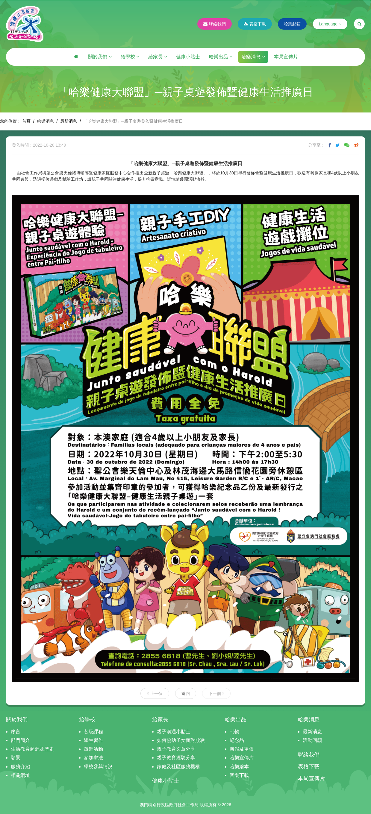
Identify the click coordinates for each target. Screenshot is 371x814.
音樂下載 (239, 775)
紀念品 (237, 740)
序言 (15, 731)
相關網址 (20, 775)
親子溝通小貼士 (173, 731)
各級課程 (93, 731)
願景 (15, 757)
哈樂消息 (253, 56)
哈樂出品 (220, 56)
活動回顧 (312, 740)
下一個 (216, 693)
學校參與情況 (98, 766)
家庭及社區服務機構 (178, 766)
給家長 (157, 56)
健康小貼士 (188, 56)
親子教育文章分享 (176, 748)
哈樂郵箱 (292, 24)
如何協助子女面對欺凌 (181, 740)
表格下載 (255, 24)
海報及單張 (242, 748)
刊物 (234, 731)
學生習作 (93, 740)
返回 (185, 693)
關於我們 (99, 56)
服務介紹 (20, 766)
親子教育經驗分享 (176, 757)
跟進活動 (93, 748)
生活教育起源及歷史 (32, 748)
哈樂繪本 (239, 766)
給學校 (130, 56)
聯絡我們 (214, 24)
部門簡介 (20, 740)
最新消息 (68, 121)
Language (330, 24)
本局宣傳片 (286, 56)
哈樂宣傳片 (242, 757)
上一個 (155, 693)
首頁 (26, 121)
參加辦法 (93, 757)
